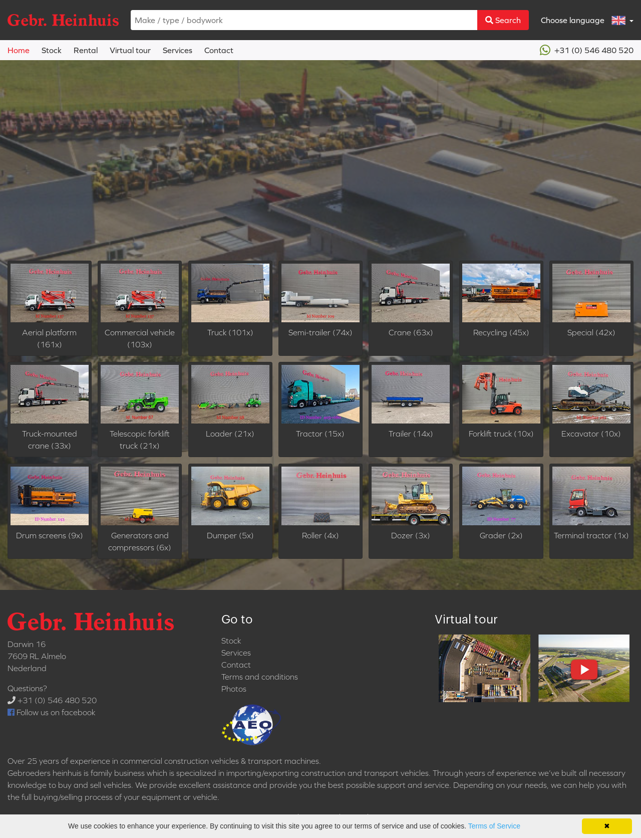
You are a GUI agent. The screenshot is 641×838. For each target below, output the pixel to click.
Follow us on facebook (51, 712)
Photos (233, 688)
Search (503, 20)
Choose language (584, 20)
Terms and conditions (259, 676)
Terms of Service (494, 826)
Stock (52, 50)
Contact (218, 50)
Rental (86, 50)
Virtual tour (130, 50)
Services (177, 50)
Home (19, 50)
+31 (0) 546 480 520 (586, 50)
